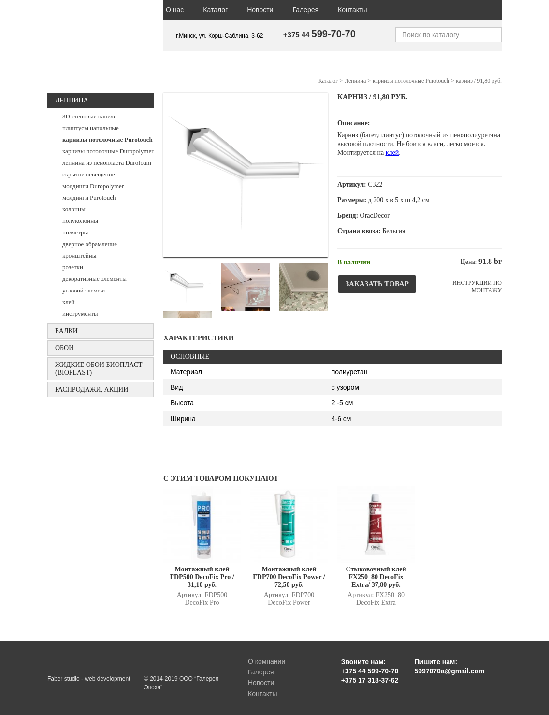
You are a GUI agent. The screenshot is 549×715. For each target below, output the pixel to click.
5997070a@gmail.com (449, 671)
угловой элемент (84, 290)
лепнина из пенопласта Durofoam (106, 162)
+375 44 (319, 34)
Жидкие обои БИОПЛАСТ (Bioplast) (99, 368)
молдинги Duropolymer (93, 186)
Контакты (352, 10)
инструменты (80, 313)
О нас (175, 10)
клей (68, 302)
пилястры (75, 232)
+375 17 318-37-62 (370, 680)
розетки (72, 267)
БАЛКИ (66, 331)
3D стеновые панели (89, 116)
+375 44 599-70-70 (370, 671)
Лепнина (71, 100)
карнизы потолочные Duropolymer (108, 151)
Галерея (305, 10)
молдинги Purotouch (89, 197)
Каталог (215, 10)
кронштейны (79, 255)
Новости (260, 10)
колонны (74, 209)
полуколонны (80, 220)
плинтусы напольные (90, 127)
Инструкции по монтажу (477, 286)
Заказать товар (377, 284)
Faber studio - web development (88, 678)
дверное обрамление (89, 244)
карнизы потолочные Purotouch (107, 139)
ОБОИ (64, 347)
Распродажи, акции (91, 389)
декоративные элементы (94, 278)
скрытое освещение (88, 174)
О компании (266, 661)
